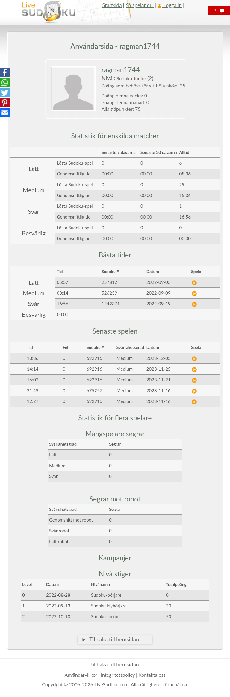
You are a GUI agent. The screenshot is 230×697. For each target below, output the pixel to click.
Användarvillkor (80, 675)
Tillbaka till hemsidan (114, 664)
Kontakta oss (151, 675)
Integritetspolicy (118, 675)
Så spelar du (140, 5)
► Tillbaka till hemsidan (110, 639)
